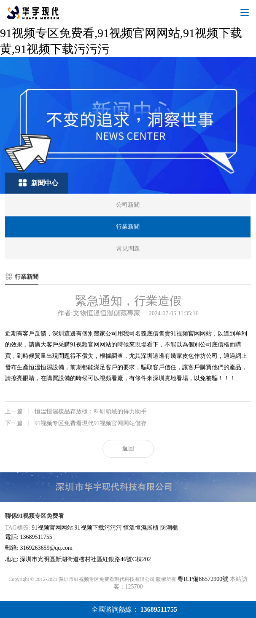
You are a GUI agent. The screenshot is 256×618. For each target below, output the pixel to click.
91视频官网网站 (191, 333)
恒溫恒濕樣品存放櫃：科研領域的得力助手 (76, 412)
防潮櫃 (169, 528)
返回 (128, 448)
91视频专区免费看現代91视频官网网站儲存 (76, 423)
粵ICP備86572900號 (203, 579)
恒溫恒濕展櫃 (141, 528)
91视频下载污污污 (98, 528)
